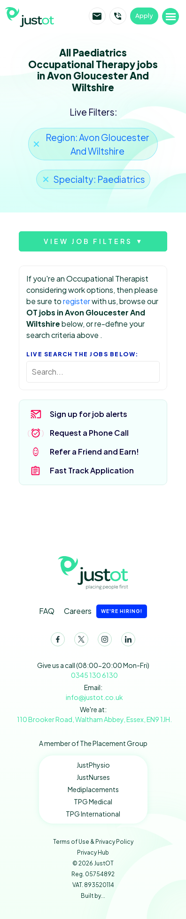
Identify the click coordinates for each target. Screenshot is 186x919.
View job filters (88, 241)
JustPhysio (93, 765)
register (76, 301)
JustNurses (93, 777)
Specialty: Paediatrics (99, 179)
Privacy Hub (93, 852)
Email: (93, 692)
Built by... (93, 895)
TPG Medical (93, 801)
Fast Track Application (92, 470)
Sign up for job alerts (88, 414)
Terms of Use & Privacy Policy (93, 841)
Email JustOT (97, 16)
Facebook (56, 641)
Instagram (103, 641)
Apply (144, 15)
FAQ (46, 611)
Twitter (79, 641)
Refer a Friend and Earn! (94, 451)
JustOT (44, 16)
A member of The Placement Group (93, 743)
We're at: (93, 714)
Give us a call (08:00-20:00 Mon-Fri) (93, 670)
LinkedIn (126, 641)
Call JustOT (117, 16)
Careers (105, 611)
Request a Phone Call (89, 433)
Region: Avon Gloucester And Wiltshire (97, 144)
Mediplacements (93, 789)
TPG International (93, 813)
